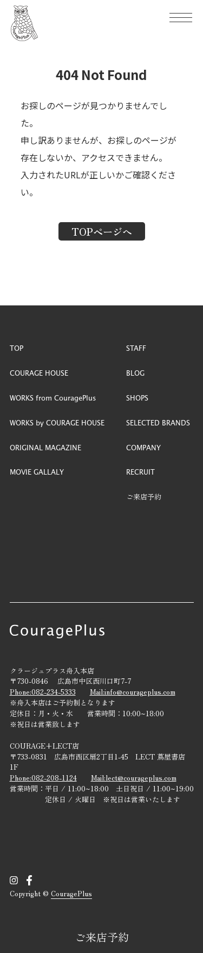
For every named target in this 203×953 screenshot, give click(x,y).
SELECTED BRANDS (158, 422)
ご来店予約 (102, 937)
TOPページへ (101, 231)
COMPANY (143, 447)
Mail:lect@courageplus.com (133, 777)
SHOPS (137, 397)
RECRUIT (140, 471)
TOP (16, 348)
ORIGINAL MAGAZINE (45, 447)
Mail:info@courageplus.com (132, 692)
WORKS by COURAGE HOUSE (57, 422)
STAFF (136, 348)
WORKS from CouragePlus (53, 397)
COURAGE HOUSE (39, 373)
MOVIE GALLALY (37, 471)
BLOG (135, 373)
